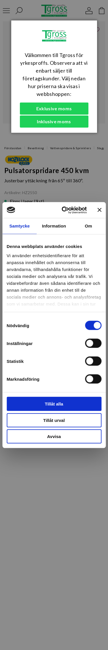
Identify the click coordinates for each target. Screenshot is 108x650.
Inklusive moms (54, 121)
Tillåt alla (54, 403)
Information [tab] (54, 225)
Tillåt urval (54, 420)
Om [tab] (88, 225)
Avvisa (54, 436)
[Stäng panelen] (99, 210)
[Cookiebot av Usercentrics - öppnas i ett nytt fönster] (64, 210)
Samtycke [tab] (19, 225)
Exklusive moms (54, 108)
